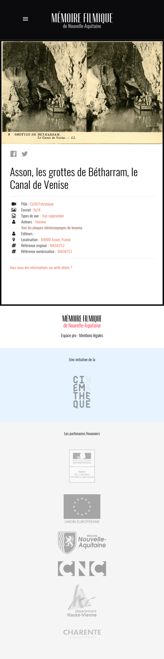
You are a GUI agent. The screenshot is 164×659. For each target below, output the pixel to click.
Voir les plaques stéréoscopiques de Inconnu (51, 227)
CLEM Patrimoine (42, 204)
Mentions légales (91, 335)
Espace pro (68, 335)
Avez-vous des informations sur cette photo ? (41, 267)
